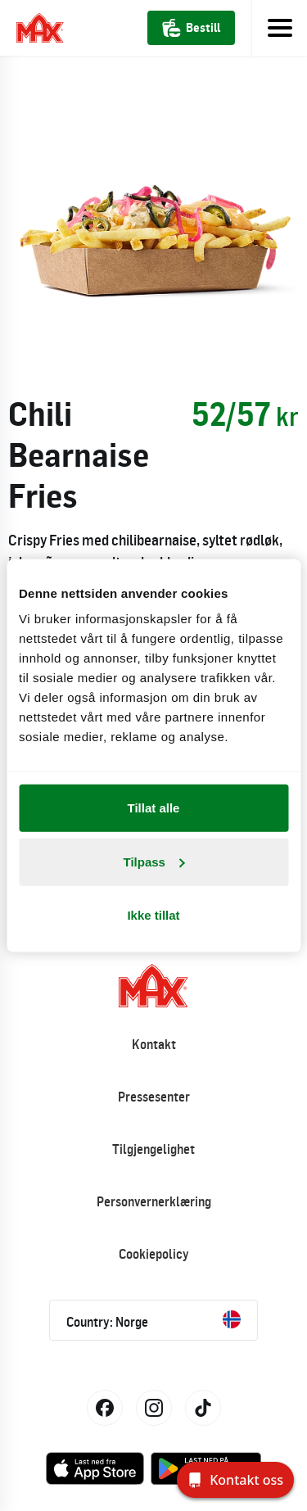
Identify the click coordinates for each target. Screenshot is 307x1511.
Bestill (191, 28)
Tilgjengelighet (153, 1149)
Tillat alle (154, 808)
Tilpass (154, 861)
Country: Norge (153, 1320)
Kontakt (154, 1044)
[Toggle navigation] (279, 28)
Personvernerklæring (154, 1201)
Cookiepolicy (154, 1254)
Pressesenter (154, 1096)
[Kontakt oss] (235, 1480)
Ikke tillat (153, 915)
